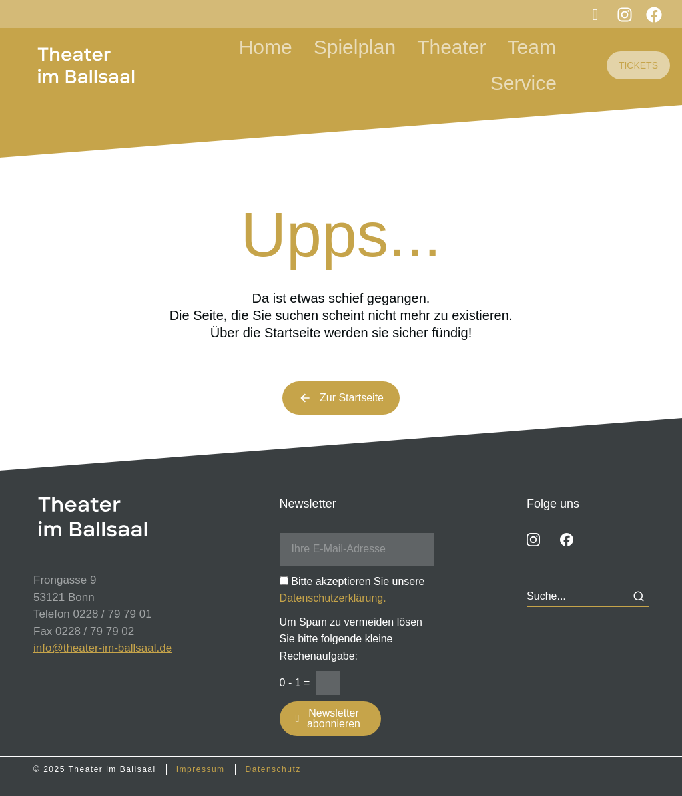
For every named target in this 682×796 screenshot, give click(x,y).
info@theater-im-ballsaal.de (102, 648)
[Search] (639, 596)
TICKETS (638, 65)
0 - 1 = (295, 682)
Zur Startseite (341, 398)
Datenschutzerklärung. (333, 598)
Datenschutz (273, 769)
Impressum (200, 769)
